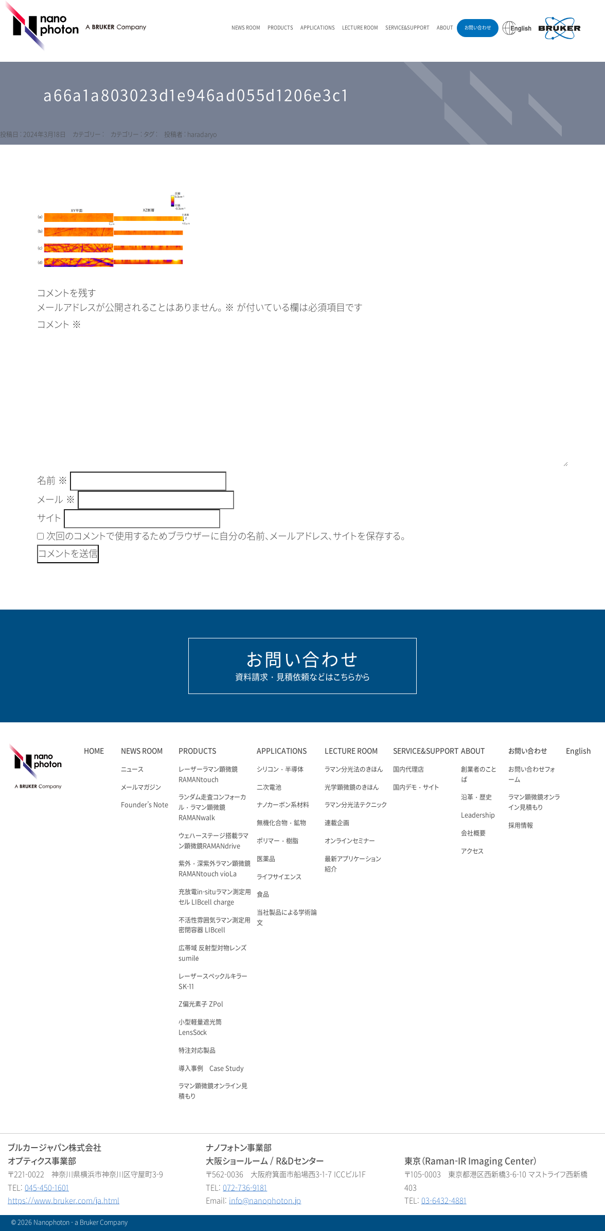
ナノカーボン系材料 (283, 805)
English (578, 751)
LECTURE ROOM (360, 28)
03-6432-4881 (444, 1201)
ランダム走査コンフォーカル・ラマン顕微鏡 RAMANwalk (212, 807)
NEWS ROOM (246, 28)
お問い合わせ (478, 28)
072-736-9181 (245, 1188)
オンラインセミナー (350, 841)
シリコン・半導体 (280, 770)
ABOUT (445, 28)
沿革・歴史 (476, 797)
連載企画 (337, 823)
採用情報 (520, 826)
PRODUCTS (280, 28)
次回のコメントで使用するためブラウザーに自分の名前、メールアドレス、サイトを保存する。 (225, 536)
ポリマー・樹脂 (277, 841)
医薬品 (266, 859)
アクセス (472, 851)
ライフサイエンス (279, 877)
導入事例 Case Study (211, 1069)
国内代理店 (408, 770)
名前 (52, 481)
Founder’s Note (144, 805)
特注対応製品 (197, 1051)
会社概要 (473, 833)
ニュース (132, 770)
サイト (49, 518)
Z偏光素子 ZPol (201, 1004)
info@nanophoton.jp (265, 1201)
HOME (94, 751)
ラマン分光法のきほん (354, 770)
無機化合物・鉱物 (281, 823)
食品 (263, 895)
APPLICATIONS (317, 28)
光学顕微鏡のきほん (352, 788)
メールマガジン (141, 788)
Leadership (478, 815)
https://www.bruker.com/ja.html (63, 1201)
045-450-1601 (47, 1188)
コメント (59, 325)
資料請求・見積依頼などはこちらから (302, 666)
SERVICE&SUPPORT (407, 28)
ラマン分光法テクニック (356, 805)
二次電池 (269, 788)
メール (56, 500)
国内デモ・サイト (416, 788)
